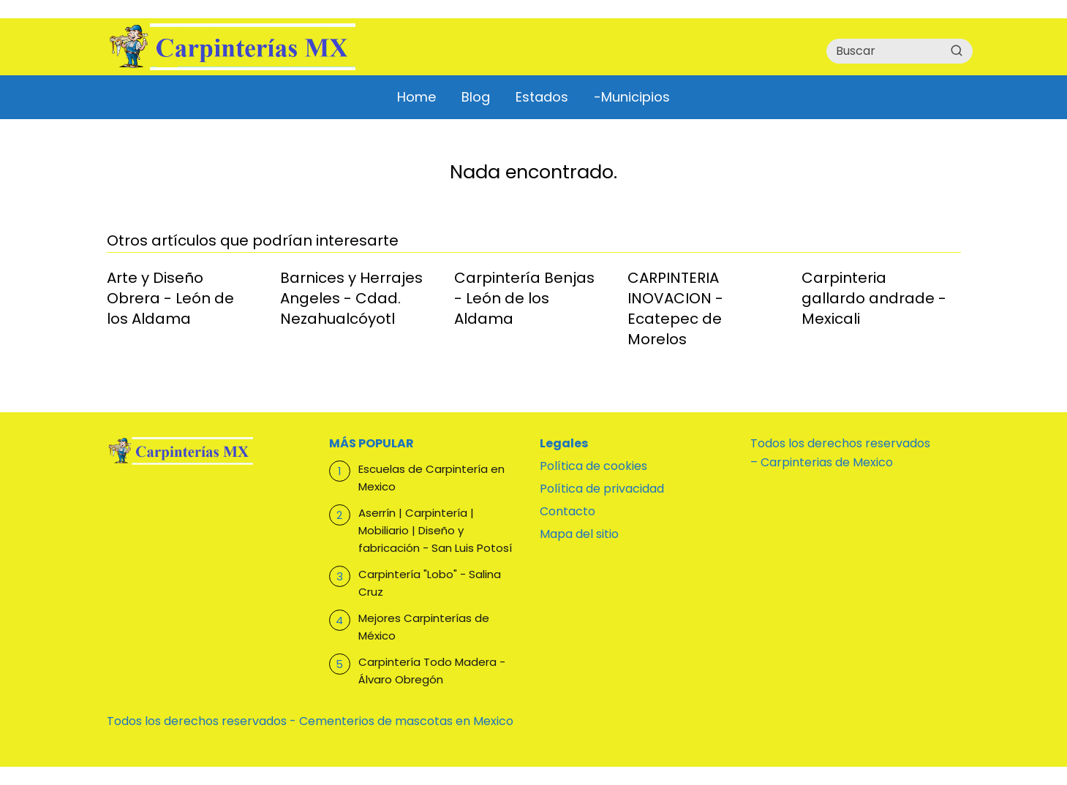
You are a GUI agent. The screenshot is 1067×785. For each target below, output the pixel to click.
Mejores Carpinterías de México (423, 626)
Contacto (567, 511)
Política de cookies (593, 466)
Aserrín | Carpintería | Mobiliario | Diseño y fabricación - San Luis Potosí (435, 530)
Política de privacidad (602, 488)
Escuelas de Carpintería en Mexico (431, 477)
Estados (542, 97)
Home (416, 97)
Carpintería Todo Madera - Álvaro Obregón (431, 670)
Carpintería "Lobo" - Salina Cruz (429, 582)
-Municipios (632, 97)
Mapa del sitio (579, 534)
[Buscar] (956, 50)
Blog (475, 97)
